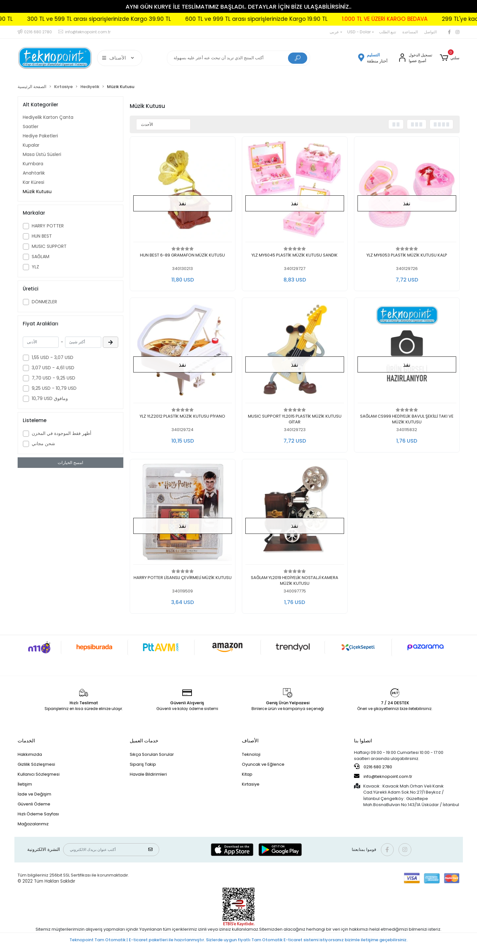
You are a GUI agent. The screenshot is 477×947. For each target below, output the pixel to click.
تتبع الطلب (387, 32)
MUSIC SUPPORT (49, 246)
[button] (449, 58)
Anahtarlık (34, 173)
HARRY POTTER (48, 226)
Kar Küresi (33, 182)
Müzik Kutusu (37, 191)
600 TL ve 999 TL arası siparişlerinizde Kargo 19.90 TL (276, 19)
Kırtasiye (250, 784)
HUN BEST (42, 236)
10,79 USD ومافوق (50, 398)
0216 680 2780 (373, 766)
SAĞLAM (40, 256)
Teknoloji (251, 754)
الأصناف (250, 740)
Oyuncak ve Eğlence (263, 764)
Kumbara (33, 163)
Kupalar (31, 145)
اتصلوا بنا (363, 740)
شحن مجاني (43, 443)
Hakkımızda (30, 754)
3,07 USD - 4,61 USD (53, 367)
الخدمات (26, 740)
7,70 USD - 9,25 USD (53, 378)
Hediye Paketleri (40, 136)
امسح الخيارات (70, 463)
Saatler (30, 126)
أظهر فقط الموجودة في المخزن (61, 433)
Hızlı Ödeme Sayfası (38, 814)
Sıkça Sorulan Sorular (152, 754)
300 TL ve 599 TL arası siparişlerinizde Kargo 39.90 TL (119, 19)
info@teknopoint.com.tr (383, 776)
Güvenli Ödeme (34, 804)
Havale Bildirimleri (148, 774)
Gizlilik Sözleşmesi (36, 764)
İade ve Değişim (34, 794)
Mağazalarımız (33, 824)
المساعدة (410, 32)
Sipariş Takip (143, 764)
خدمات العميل (144, 740)
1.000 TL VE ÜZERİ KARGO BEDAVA (404, 19)
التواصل (430, 32)
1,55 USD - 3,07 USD (52, 357)
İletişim (25, 784)
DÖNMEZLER (44, 301)
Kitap (247, 774)
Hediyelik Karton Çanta (48, 117)
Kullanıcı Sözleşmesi (39, 774)
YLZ (35, 267)
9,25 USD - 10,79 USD (54, 388)
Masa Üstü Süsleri (42, 154)
